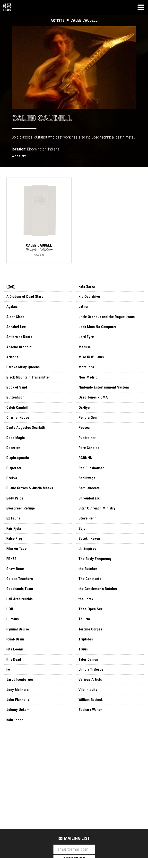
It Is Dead (14, 675)
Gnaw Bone (15, 581)
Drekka (12, 486)
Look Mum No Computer (98, 329)
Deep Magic (16, 444)
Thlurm (84, 633)
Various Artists (91, 696)
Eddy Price (15, 507)
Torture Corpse (91, 643)
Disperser (14, 476)
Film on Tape (16, 560)
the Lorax (86, 612)
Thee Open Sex (91, 622)
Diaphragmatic (18, 465)
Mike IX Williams (91, 360)
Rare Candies (89, 455)
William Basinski (91, 717)
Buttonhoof (15, 402)
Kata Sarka (87, 287)
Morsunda (86, 371)
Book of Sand (17, 392)
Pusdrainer (87, 444)
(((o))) (11, 287)
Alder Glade (16, 318)
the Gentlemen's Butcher (99, 601)
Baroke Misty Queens (24, 371)
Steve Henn (88, 528)
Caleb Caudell (17, 413)
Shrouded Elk (89, 507)
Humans (12, 633)
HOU (9, 622)
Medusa (84, 350)
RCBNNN (85, 465)
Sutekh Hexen (90, 549)
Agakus (12, 308)
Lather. (84, 308)
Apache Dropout (19, 350)
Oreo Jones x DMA (93, 402)
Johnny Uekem (18, 727)
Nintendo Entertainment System (105, 392)
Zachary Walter (91, 727)
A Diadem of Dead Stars (26, 297)
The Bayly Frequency (95, 570)
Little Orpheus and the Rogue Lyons (108, 318)
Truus (83, 664)
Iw (8, 685)
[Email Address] (74, 850)
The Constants (90, 591)
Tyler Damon (88, 675)
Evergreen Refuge (21, 518)
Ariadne (12, 360)
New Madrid (88, 381)
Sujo (82, 539)
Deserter (13, 455)
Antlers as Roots (20, 339)
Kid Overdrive (89, 297)
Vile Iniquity (88, 706)
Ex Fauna (13, 528)
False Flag (14, 549)
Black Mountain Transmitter (29, 381)
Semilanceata (89, 497)
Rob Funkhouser (91, 476)
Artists (57, 20)
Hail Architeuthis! (20, 612)
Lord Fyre (86, 339)
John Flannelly (18, 717)
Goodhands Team (20, 601)
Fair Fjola (14, 539)
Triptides (86, 654)
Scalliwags (87, 486)
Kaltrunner (15, 738)
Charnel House (18, 423)
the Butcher (88, 581)
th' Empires (87, 560)
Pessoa (84, 434)
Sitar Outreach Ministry (97, 518)
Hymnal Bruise (18, 643)
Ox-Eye (84, 413)
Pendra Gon (88, 423)
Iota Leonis (15, 664)
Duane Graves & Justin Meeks (31, 497)
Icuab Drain (15, 654)
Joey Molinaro (18, 706)
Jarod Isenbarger (20, 696)
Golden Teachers (20, 591)
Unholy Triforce (91, 685)
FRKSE (11, 570)
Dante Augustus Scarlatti (27, 434)
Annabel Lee (16, 329)
